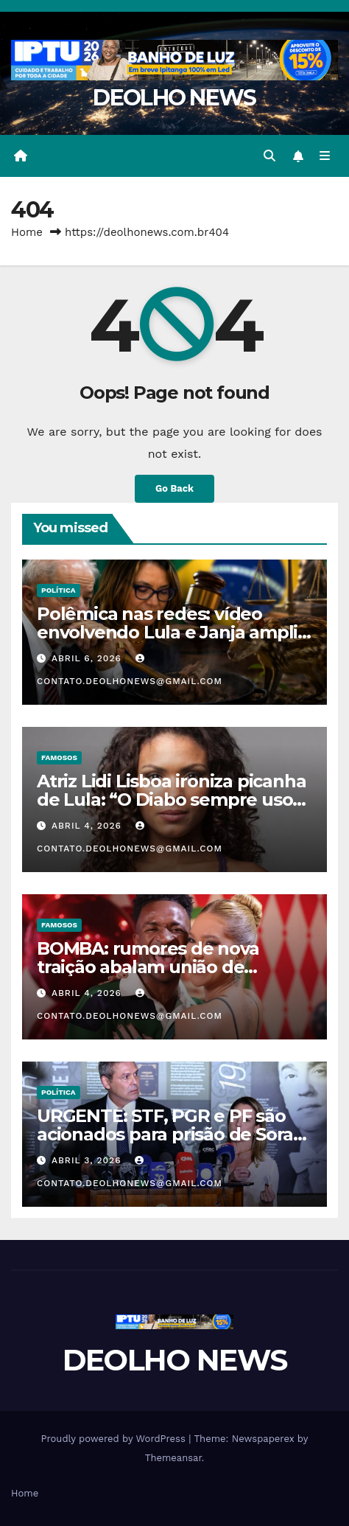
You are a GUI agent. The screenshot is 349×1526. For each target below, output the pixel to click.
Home (27, 232)
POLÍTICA (58, 590)
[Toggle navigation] (325, 156)
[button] (269, 156)
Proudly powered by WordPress (115, 1438)
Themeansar (173, 1457)
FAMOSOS (59, 757)
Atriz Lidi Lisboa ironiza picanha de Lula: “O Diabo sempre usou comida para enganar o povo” (171, 799)
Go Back (174, 488)
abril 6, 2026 (88, 658)
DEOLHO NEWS (174, 97)
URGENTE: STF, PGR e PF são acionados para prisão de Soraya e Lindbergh (174, 1134)
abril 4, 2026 (88, 826)
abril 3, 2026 (88, 1160)
